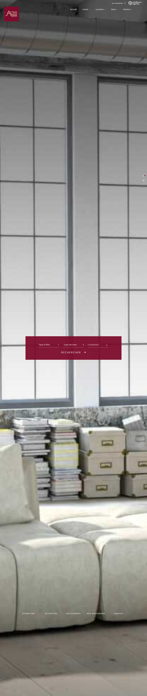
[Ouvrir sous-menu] (89, 10)
